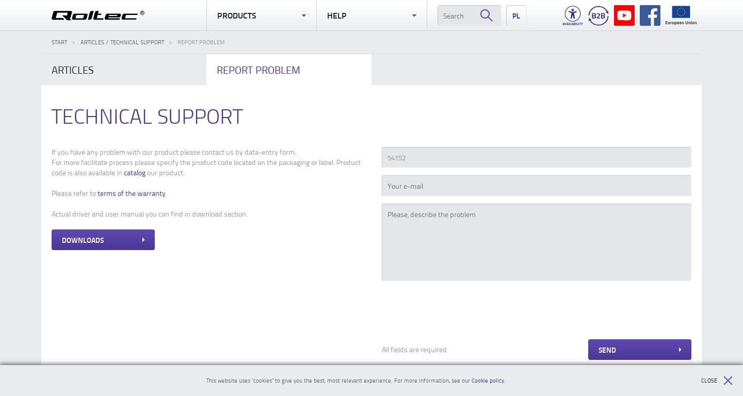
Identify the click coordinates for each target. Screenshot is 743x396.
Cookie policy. (489, 380)
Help (371, 15)
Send (640, 349)
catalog (135, 172)
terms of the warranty (132, 193)
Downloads (103, 240)
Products (261, 15)
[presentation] (460, 311)
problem (258, 69)
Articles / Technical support (122, 42)
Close (717, 380)
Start (59, 42)
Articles (73, 69)
